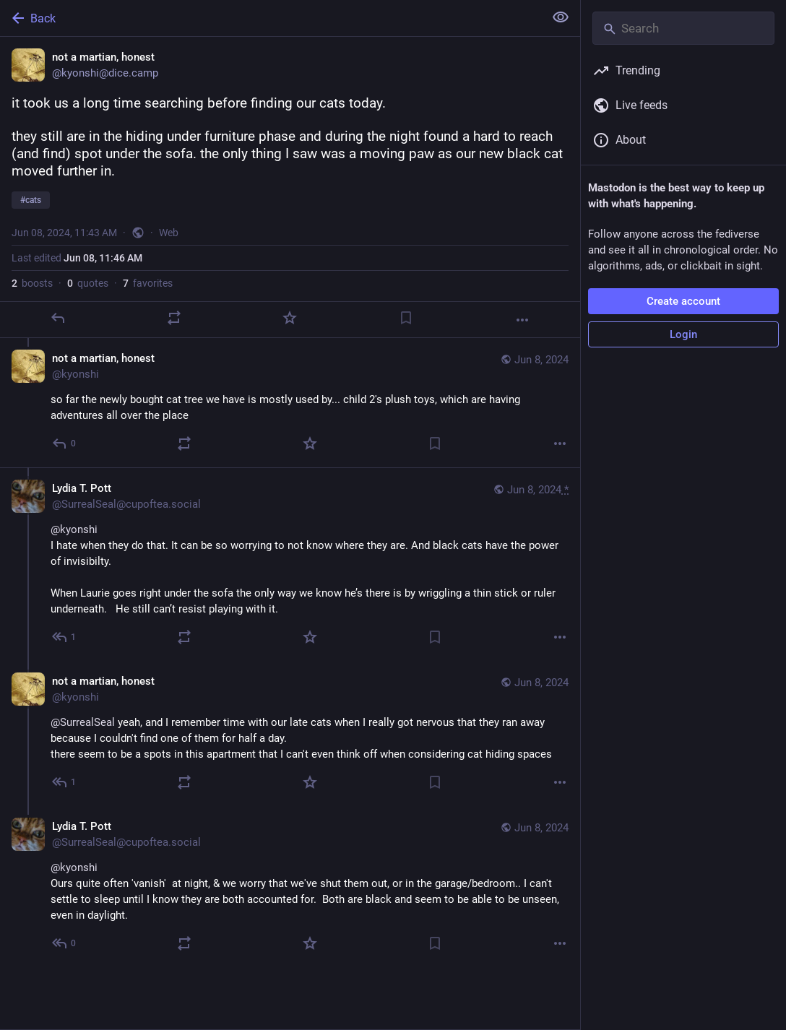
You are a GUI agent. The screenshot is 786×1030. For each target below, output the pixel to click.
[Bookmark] (406, 317)
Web (168, 232)
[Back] (270, 18)
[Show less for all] (560, 17)
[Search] (683, 28)
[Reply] (57, 317)
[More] (522, 320)
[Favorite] (289, 317)
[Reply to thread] (65, 443)
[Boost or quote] (174, 317)
